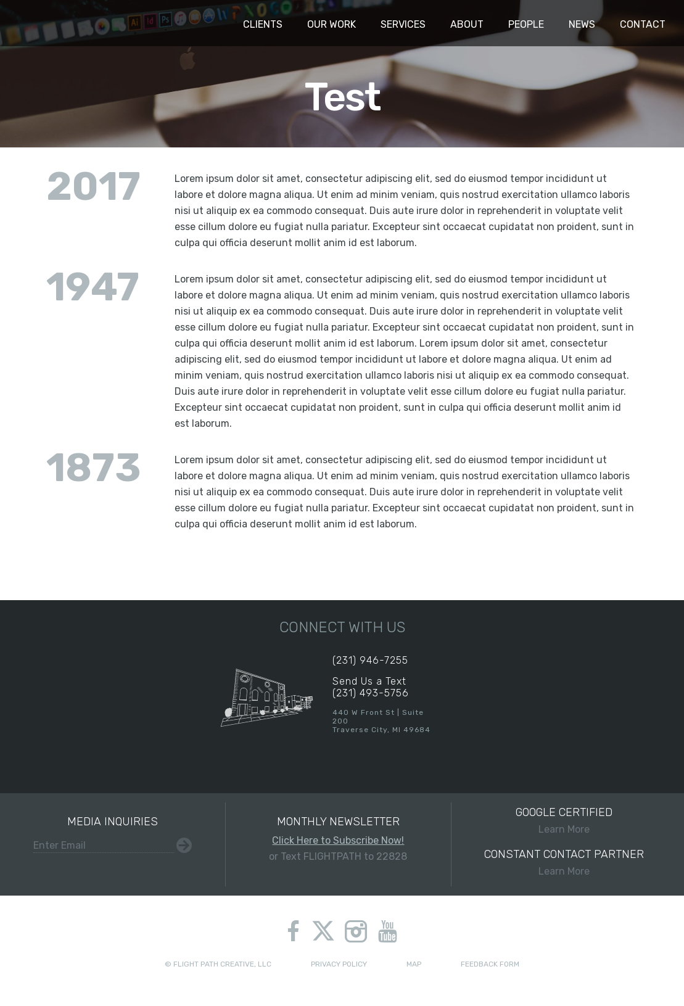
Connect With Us (342, 627)
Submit (184, 845)
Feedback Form (490, 964)
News (582, 24)
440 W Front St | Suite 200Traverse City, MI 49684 (381, 721)
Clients (262, 24)
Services (403, 24)
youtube (387, 931)
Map (413, 964)
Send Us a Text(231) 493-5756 (370, 687)
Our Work (331, 24)
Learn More (564, 820)
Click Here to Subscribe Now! (338, 840)
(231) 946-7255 (370, 660)
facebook (293, 931)
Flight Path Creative (34, 23)
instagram (356, 931)
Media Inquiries (112, 821)
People (526, 24)
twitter (323, 932)
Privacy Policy (339, 964)
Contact (642, 24)
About (467, 24)
